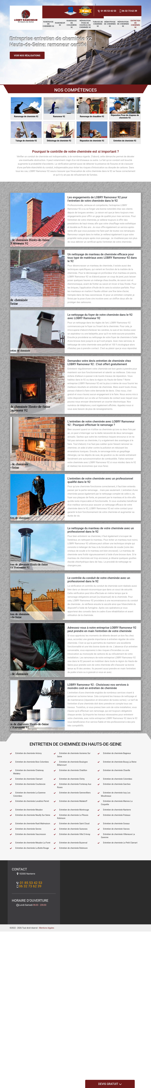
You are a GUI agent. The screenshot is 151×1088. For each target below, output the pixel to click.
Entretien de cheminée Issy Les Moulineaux (114, 794)
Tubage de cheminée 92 (98, 24)
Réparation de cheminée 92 (123, 24)
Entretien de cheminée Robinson (71, 848)
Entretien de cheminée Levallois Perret (29, 801)
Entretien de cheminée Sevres (25, 829)
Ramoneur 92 (60, 24)
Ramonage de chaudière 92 (72, 24)
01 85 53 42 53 (107, 11)
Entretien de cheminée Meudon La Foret (30, 843)
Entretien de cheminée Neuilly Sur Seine (30, 815)
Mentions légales (46, 928)
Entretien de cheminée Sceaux (114, 823)
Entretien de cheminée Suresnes (71, 829)
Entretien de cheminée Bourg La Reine (117, 762)
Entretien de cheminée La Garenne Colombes (28, 794)
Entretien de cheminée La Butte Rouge (29, 848)
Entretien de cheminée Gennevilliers (72, 793)
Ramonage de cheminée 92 (48, 24)
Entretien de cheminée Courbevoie (27, 784)
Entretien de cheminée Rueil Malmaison (30, 823)
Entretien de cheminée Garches (114, 784)
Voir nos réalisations (27, 55)
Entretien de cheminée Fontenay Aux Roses (72, 785)
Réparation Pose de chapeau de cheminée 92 (85, 24)
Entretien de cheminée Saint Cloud (71, 823)
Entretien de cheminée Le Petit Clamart (117, 843)
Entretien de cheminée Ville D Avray (72, 834)
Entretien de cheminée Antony (26, 753)
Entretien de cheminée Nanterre (114, 810)
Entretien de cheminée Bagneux (114, 753)
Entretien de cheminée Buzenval (70, 843)
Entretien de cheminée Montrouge (71, 810)
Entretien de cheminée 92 (135, 24)
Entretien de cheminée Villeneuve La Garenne (116, 836)
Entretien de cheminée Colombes (115, 779)
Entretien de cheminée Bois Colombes (29, 762)
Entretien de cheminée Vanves (114, 829)
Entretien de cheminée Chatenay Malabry (27, 772)
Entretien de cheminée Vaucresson (28, 834)
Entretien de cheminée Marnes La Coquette (115, 803)
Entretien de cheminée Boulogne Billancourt (71, 763)
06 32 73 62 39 (128, 11)
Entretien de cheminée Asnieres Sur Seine (72, 755)
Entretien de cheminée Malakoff (70, 801)
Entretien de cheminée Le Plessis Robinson (71, 816)
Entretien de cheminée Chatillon (70, 770)
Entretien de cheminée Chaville (114, 770)
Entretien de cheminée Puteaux (114, 815)
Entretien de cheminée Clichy (69, 779)
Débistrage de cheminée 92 (110, 24)
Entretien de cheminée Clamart (26, 779)
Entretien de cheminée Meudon (26, 810)
